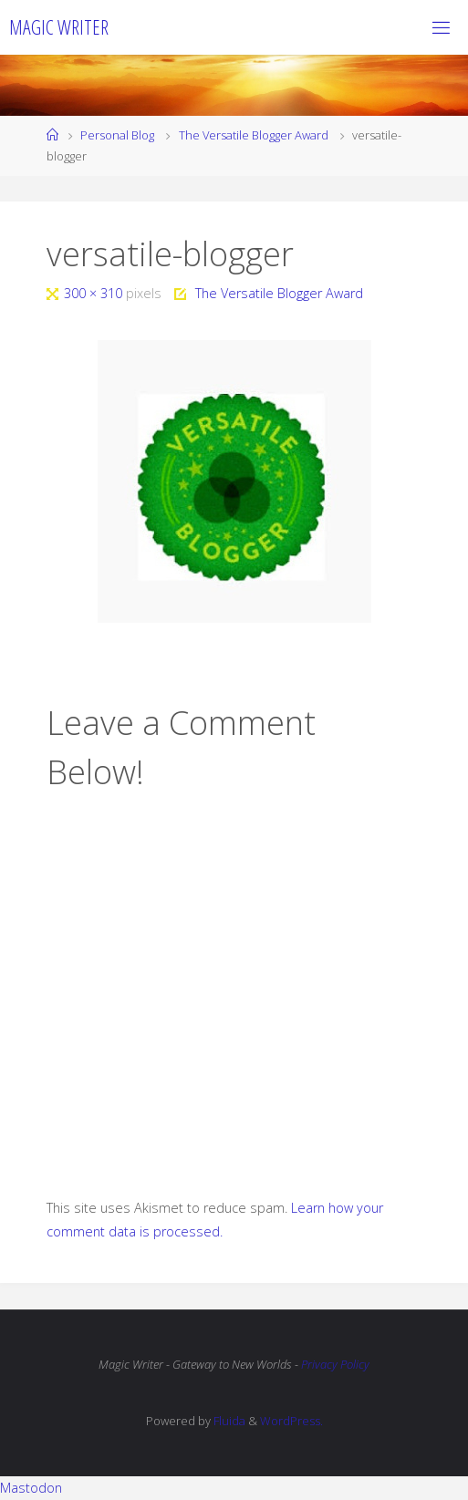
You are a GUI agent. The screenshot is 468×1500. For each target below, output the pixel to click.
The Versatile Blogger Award (253, 135)
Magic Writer (59, 27)
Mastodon (31, 1487)
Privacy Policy (335, 1364)
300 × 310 (95, 293)
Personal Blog (117, 135)
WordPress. (291, 1420)
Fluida (228, 1420)
